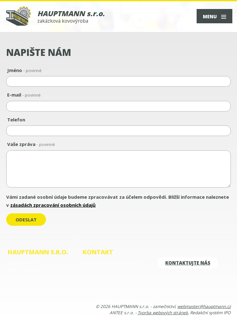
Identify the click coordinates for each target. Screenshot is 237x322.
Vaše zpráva (31, 144)
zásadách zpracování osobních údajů (53, 205)
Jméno (24, 70)
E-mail (24, 95)
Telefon (16, 119)
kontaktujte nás (187, 263)
